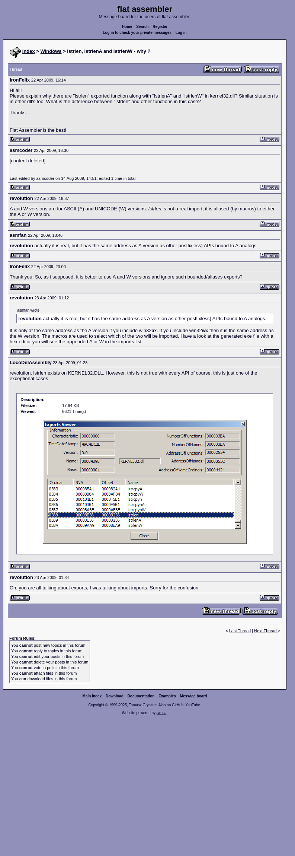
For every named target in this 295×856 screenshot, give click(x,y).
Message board (193, 696)
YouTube (192, 705)
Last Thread (240, 631)
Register (160, 27)
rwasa (162, 713)
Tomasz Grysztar (142, 705)
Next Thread (266, 631)
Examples (167, 696)
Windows (51, 51)
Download (115, 696)
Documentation (141, 696)
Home (127, 27)
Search (142, 27)
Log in (181, 33)
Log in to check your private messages (137, 33)
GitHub (177, 705)
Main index (92, 696)
